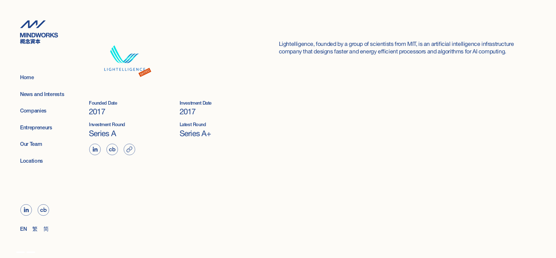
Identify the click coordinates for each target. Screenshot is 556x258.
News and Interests (42, 94)
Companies (33, 111)
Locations (31, 161)
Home (27, 78)
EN (23, 229)
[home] (44, 32)
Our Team (31, 144)
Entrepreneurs (36, 128)
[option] (20, 252)
